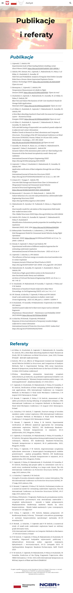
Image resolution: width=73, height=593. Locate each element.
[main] (36, 28)
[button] (2, 3)
